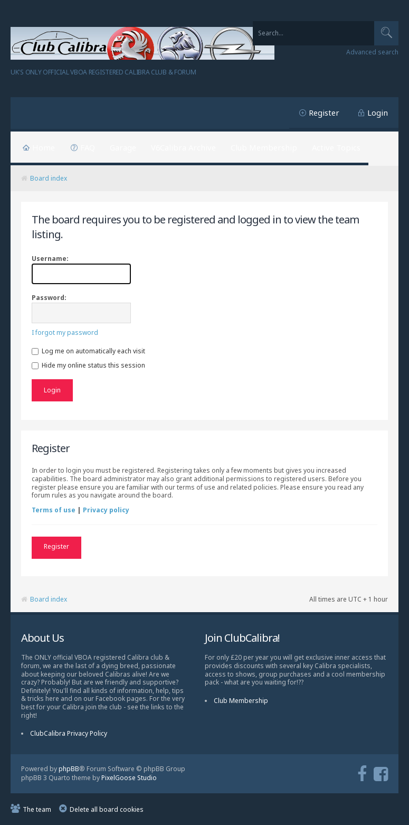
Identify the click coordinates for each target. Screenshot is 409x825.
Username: (50, 258)
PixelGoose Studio (129, 777)
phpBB (69, 768)
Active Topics (336, 147)
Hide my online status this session (88, 365)
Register (324, 112)
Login (377, 112)
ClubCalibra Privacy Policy (68, 733)
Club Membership (264, 147)
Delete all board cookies (107, 809)
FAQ (87, 147)
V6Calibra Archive (183, 147)
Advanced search (372, 52)
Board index (48, 178)
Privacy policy (106, 509)
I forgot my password (65, 332)
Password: (49, 297)
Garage (123, 147)
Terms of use (53, 509)
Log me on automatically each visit (88, 350)
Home (43, 147)
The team (37, 809)
